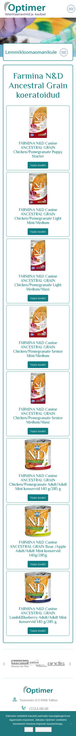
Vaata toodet (38, 165)
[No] (71, 724)
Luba (29, 729)
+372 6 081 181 (38, 708)
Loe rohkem (43, 729)
